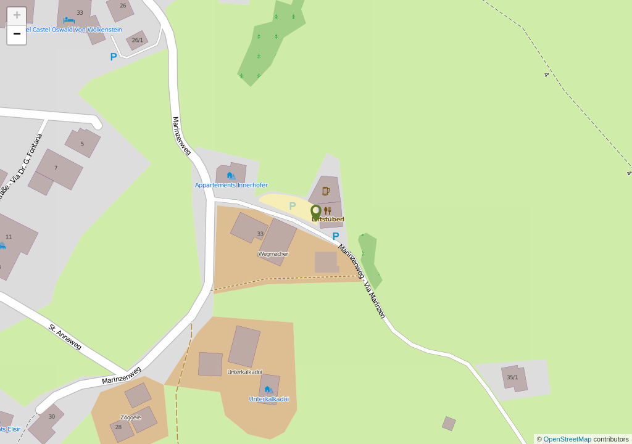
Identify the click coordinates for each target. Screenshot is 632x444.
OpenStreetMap (569, 439)
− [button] (17, 35)
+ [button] (17, 16)
